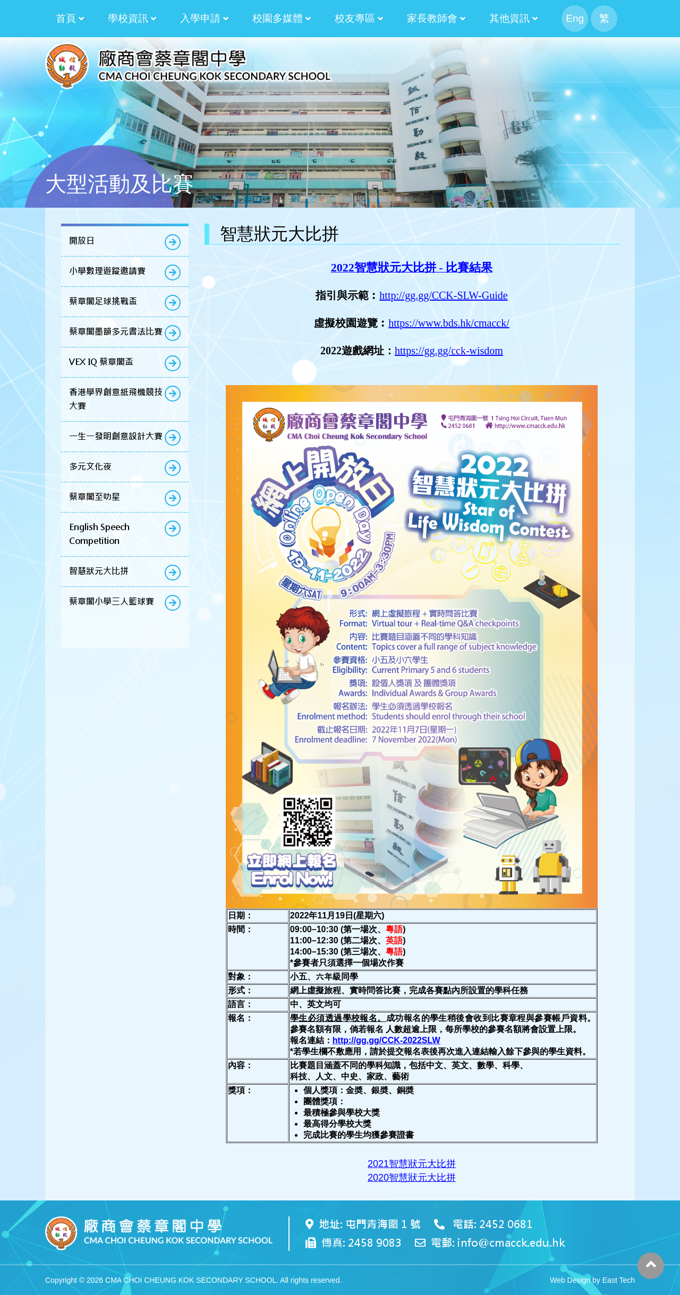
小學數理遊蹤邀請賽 (107, 271)
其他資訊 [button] (509, 18)
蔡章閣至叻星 (94, 496)
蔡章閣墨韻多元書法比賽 (116, 331)
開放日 (82, 240)
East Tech (618, 1280)
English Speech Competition (99, 534)
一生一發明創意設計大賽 (116, 436)
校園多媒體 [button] (277, 18)
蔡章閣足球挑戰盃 (103, 301)
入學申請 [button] (200, 18)
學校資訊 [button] (128, 18)
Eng (575, 18)
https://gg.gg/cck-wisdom (449, 350)
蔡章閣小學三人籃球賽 (111, 601)
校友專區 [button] (355, 18)
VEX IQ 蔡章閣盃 (101, 362)
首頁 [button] (66, 18)
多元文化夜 (90, 466)
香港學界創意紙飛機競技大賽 (116, 399)
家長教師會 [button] (432, 18)
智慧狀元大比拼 (99, 571)
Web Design (570, 1280)
